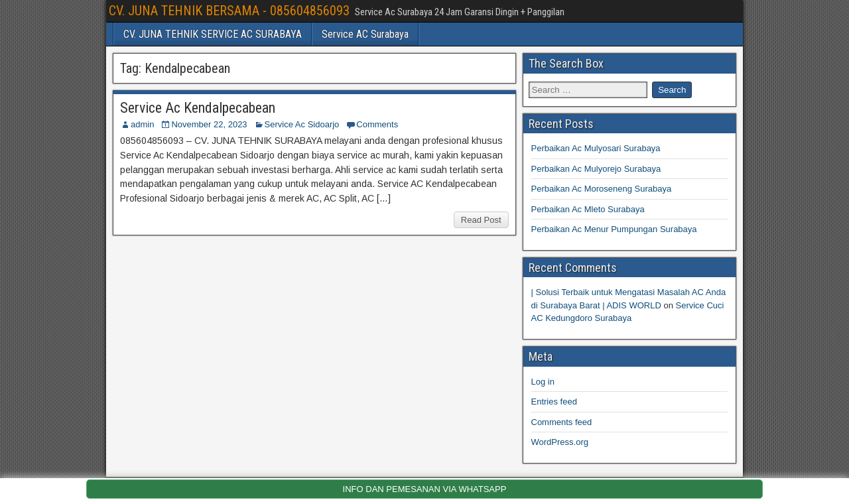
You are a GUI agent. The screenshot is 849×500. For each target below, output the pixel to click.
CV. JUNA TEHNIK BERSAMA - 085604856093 (229, 11)
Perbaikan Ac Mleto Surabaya (588, 209)
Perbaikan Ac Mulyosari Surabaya (596, 148)
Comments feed (561, 422)
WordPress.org (559, 442)
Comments (377, 124)
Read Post (481, 220)
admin (142, 124)
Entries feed (554, 401)
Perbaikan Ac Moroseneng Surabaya (601, 189)
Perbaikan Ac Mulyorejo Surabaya (596, 169)
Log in (543, 382)
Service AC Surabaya (365, 34)
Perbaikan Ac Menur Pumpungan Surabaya (614, 229)
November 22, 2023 (209, 124)
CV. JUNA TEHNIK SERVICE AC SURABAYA (212, 34)
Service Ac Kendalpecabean (197, 107)
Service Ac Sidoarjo (302, 124)
